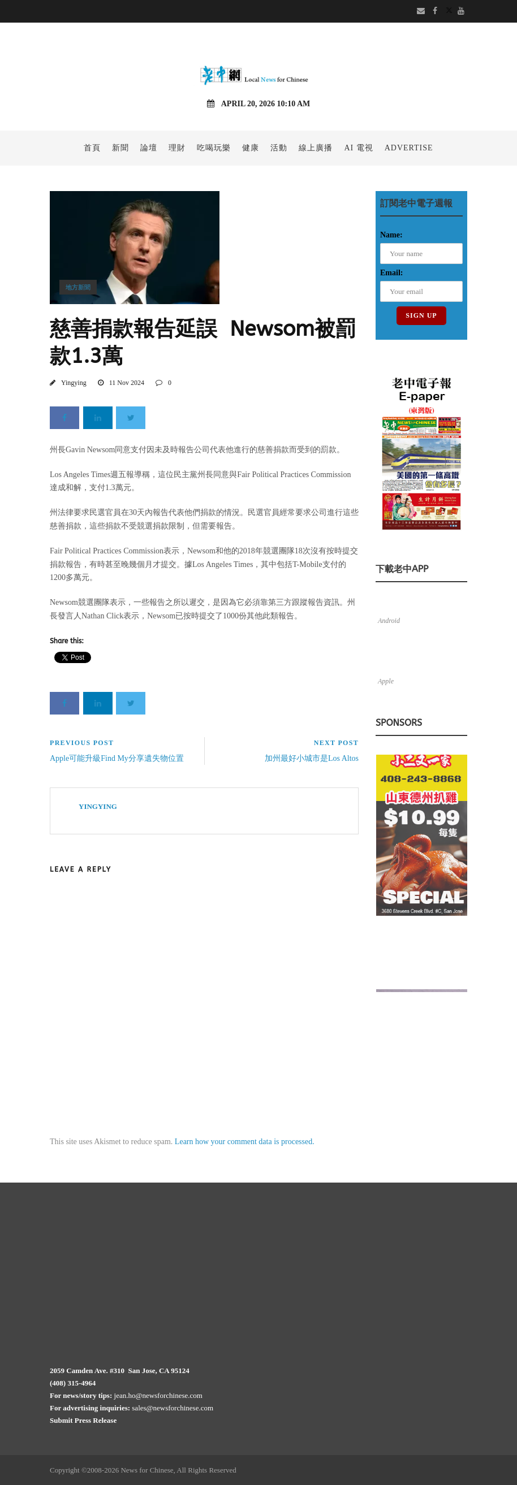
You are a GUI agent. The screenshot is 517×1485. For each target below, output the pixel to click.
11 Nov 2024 (126, 383)
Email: (391, 273)
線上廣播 (316, 148)
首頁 (92, 148)
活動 (278, 148)
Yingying (74, 383)
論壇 (148, 148)
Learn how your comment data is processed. (244, 1141)
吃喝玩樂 (214, 148)
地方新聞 (78, 287)
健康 (250, 148)
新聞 (120, 148)
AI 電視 (358, 148)
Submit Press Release (83, 1420)
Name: (391, 235)
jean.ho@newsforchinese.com (158, 1395)
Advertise (409, 148)
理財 (177, 148)
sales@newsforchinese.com (172, 1408)
